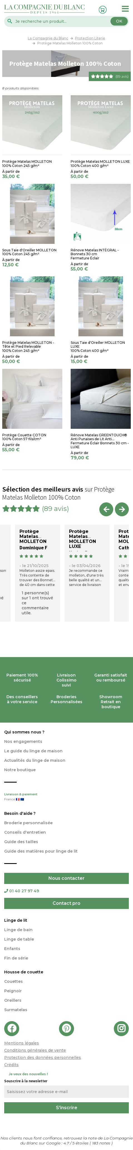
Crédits (11, 1064)
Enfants (12, 948)
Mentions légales (21, 1043)
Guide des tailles (21, 841)
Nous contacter (66, 878)
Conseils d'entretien (25, 832)
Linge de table (19, 939)
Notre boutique (20, 769)
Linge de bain (18, 929)
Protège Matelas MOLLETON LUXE (82, 539)
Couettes (13, 981)
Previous (106, 509)
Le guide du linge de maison (33, 750)
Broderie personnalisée (28, 822)
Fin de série (16, 958)
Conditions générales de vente (35, 1050)
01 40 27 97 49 (21, 890)
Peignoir (13, 990)
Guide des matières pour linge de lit (41, 851)
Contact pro (66, 903)
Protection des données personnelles (42, 1057)
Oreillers (12, 1000)
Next (122, 509)
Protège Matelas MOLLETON (32, 536)
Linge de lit (15, 920)
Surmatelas (15, 1009)
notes (101, 1143)
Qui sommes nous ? (24, 732)
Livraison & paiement (66, 797)
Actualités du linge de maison (34, 760)
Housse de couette (23, 971)
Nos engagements (23, 741)
